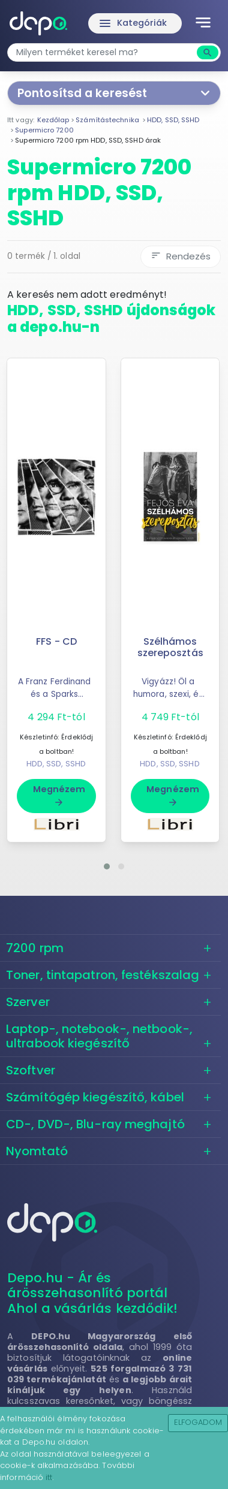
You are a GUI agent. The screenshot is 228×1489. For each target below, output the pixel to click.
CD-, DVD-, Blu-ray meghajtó (95, 1124)
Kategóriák (132, 23)
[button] (107, 866)
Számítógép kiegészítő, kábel (95, 1097)
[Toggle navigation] (203, 23)
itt (49, 1477)
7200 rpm (35, 948)
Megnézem (59, 795)
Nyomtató (37, 1151)
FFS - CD (56, 641)
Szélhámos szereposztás (170, 647)
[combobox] (103, 52)
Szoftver (30, 1070)
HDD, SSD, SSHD (56, 764)
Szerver (28, 1001)
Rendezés (181, 256)
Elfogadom (198, 1422)
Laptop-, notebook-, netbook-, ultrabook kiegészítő (99, 1036)
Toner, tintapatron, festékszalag (102, 975)
